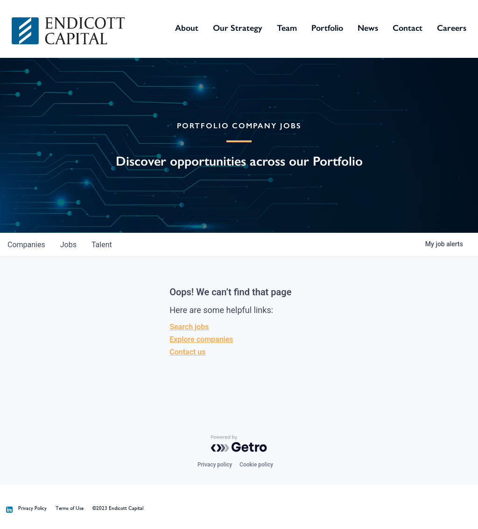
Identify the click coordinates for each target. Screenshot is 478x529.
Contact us (187, 352)
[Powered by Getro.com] (239, 443)
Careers (451, 28)
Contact (407, 28)
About (186, 28)
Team (287, 28)
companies (26, 244)
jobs (68, 244)
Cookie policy (256, 464)
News (368, 28)
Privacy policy (214, 464)
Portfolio (327, 28)
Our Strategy (237, 28)
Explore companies (201, 339)
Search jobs (189, 326)
